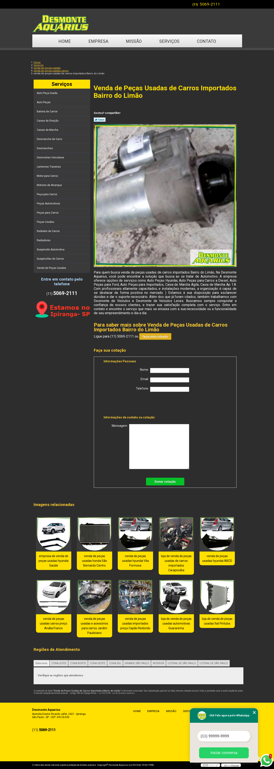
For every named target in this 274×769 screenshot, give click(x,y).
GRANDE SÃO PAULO (137, 663)
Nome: (164, 370)
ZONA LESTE (58, 663)
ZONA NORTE (78, 663)
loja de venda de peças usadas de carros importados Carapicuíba (176, 563)
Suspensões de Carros (50, 258)
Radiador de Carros (48, 231)
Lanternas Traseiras (49, 166)
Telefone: (162, 389)
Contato (206, 41)
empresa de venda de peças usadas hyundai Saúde (53, 560)
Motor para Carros (48, 175)
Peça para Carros (47, 194)
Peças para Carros (48, 212)
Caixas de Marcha (48, 129)
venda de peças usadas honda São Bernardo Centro (94, 560)
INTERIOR (158, 663)
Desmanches (45, 148)
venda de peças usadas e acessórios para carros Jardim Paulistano (94, 626)
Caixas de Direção (48, 120)
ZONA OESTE (97, 663)
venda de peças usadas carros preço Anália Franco (53, 623)
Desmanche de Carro (50, 139)
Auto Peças (44, 102)
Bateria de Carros (47, 111)
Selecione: (41, 663)
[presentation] (130, 404)
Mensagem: (150, 446)
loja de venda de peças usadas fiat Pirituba (217, 621)
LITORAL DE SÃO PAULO (182, 663)
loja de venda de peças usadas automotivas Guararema (176, 623)
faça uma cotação (155, 336)
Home (64, 41)
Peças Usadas (46, 221)
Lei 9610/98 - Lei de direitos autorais (117, 693)
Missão (134, 41)
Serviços (169, 41)
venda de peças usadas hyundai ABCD (217, 558)
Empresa (98, 41)
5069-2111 (210, 4)
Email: (165, 379)
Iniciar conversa (223, 753)
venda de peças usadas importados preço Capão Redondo (135, 623)
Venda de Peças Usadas (52, 267)
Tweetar (100, 120)
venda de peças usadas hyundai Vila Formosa (135, 560)
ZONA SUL (115, 663)
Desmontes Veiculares (51, 157)
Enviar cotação (165, 481)
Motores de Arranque (50, 185)
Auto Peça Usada (47, 93)
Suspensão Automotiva (51, 249)
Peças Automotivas (49, 203)
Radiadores (44, 240)
